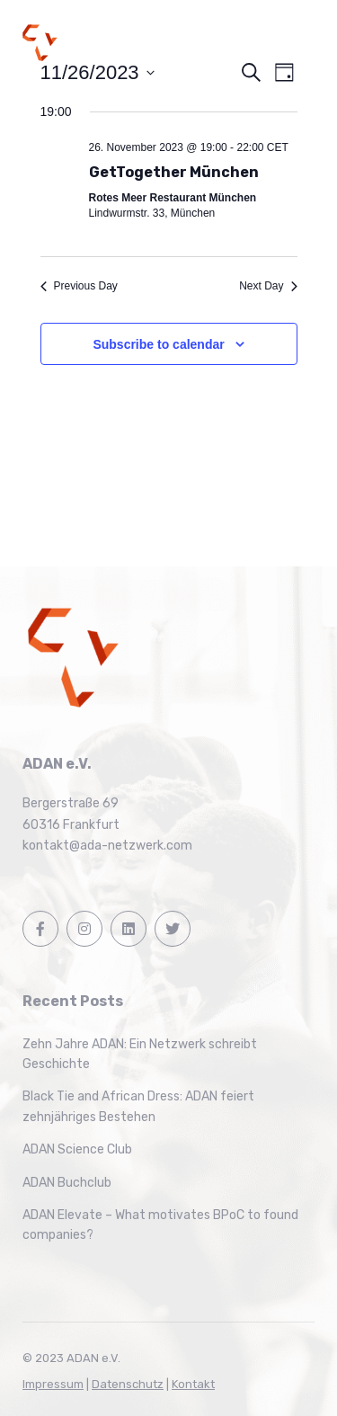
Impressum (53, 1384)
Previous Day (79, 286)
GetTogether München (174, 172)
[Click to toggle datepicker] (97, 72)
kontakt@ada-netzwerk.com (107, 845)
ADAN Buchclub (66, 1182)
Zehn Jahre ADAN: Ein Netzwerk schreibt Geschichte (139, 1054)
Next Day (268, 286)
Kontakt (193, 1384)
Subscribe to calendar (158, 344)
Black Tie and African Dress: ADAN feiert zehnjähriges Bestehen (138, 1106)
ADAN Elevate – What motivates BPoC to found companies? (160, 1224)
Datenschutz (128, 1384)
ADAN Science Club (77, 1149)
